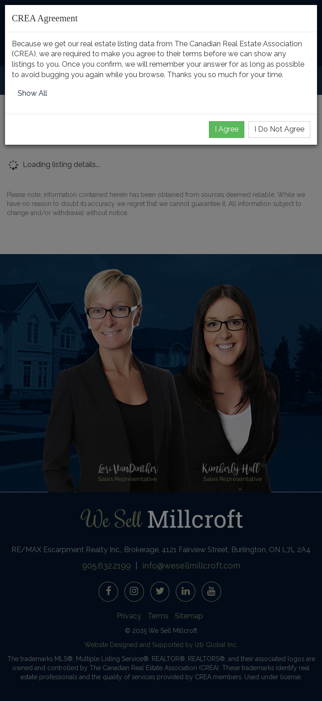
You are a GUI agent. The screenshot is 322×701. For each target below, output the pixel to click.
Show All (32, 93)
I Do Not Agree (279, 129)
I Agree (226, 129)
